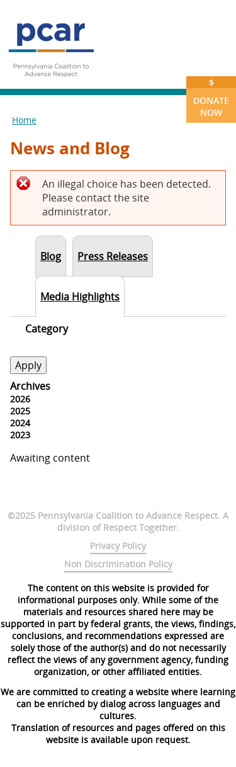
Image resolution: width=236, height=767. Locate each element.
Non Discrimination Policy (118, 564)
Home (24, 120)
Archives (30, 386)
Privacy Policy (118, 546)
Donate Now (211, 97)
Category (46, 329)
